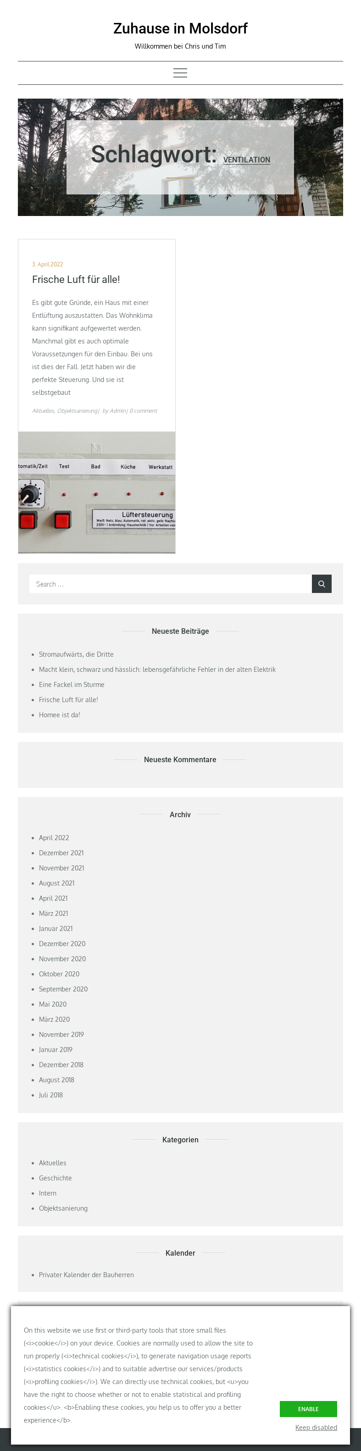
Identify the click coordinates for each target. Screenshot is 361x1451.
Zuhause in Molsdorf (180, 28)
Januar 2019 (55, 1049)
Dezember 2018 (61, 1065)
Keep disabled (316, 1427)
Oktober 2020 (59, 974)
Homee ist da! (59, 715)
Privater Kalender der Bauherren (86, 1275)
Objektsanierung (77, 410)
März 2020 (54, 1019)
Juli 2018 (51, 1095)
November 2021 (61, 868)
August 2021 (56, 883)
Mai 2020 (53, 1004)
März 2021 (53, 913)
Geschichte (55, 1178)
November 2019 (61, 1034)
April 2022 (54, 838)
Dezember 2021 (61, 853)
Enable (308, 1409)
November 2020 (62, 959)
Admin (118, 410)
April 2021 (53, 898)
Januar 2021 (55, 928)
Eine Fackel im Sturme (72, 684)
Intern (47, 1193)
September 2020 (63, 989)
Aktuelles (43, 410)
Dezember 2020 (62, 943)
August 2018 (56, 1080)
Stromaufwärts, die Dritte (76, 654)
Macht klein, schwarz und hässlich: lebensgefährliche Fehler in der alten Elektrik (157, 669)
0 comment (143, 410)
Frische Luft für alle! (76, 279)
